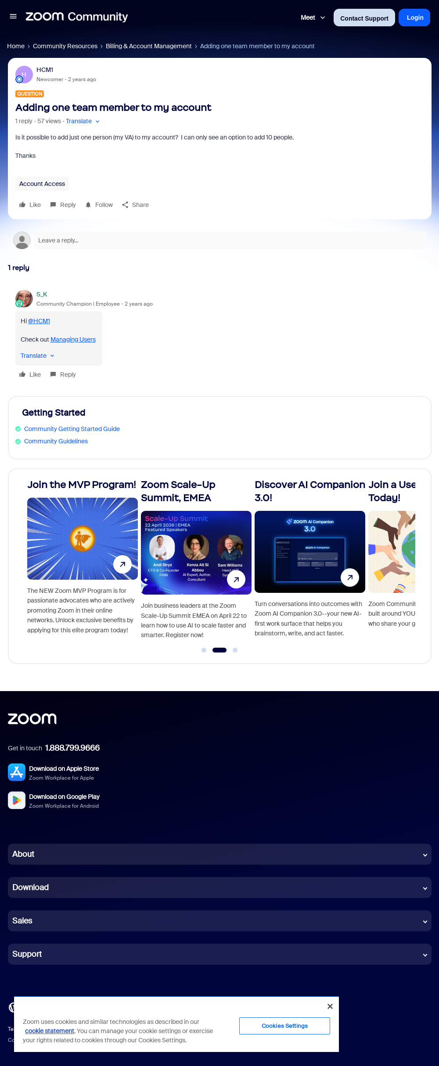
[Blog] (13, 1007)
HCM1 (44, 70)
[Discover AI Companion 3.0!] (310, 562)
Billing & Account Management (149, 46)
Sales (22, 921)
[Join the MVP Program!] (82, 562)
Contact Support (364, 18)
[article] (219, 335)
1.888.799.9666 (72, 748)
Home (16, 46)
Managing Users (73, 339)
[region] (176, 1024)
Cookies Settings (285, 1026)
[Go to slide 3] (235, 650)
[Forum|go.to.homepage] (76, 17)
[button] (13, 17)
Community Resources (65, 46)
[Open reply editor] (220, 240)
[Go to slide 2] (219, 650)
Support (27, 954)
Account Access (42, 184)
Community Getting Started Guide (72, 429)
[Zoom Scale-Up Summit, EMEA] (196, 562)
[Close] (330, 1006)
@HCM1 (39, 321)
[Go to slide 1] (204, 650)
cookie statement (49, 1031)
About (23, 854)
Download (30, 887)
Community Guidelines (56, 441)
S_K (41, 294)
